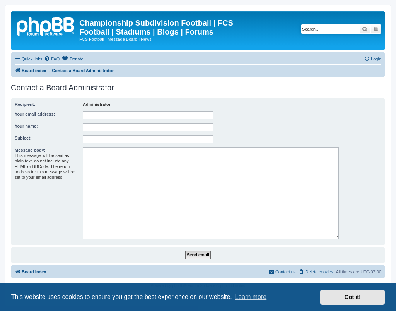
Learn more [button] (250, 297)
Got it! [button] (353, 297)
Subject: (23, 138)
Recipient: (25, 104)
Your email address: (35, 114)
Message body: (30, 150)
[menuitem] (52, 59)
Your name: (26, 126)
